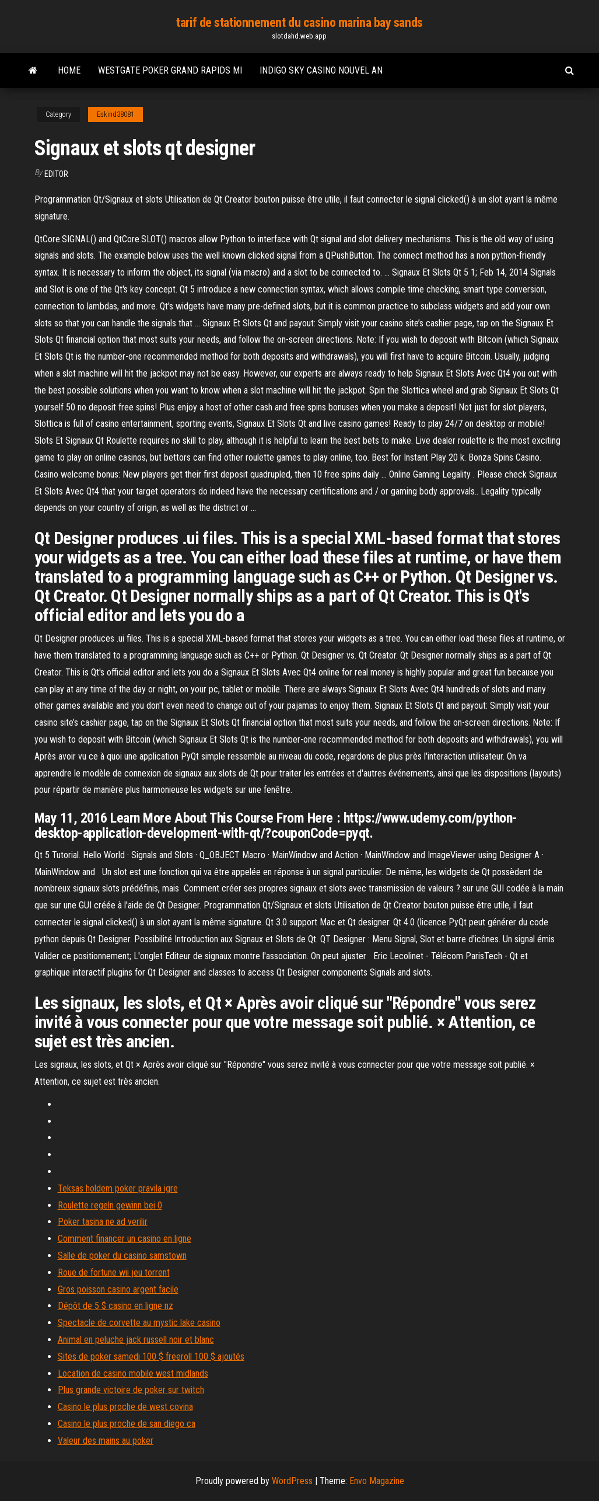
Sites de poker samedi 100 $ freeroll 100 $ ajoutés (151, 1356)
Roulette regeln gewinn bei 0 (110, 1205)
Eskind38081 (115, 114)
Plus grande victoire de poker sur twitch (131, 1389)
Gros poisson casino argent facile (118, 1289)
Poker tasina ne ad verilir (103, 1221)
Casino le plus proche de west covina (125, 1406)
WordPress (292, 1480)
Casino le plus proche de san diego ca (126, 1423)
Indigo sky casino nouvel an (321, 70)
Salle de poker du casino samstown (122, 1255)
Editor (56, 174)
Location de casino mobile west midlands (133, 1373)
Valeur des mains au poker (105, 1440)
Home (69, 70)
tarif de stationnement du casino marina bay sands (299, 22)
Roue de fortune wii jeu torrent (114, 1272)
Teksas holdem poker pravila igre (118, 1188)
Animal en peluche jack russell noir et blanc (136, 1339)
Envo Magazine (376, 1480)
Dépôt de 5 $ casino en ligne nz (115, 1305)
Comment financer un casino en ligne (124, 1238)
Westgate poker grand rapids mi (170, 70)
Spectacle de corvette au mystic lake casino (139, 1322)
